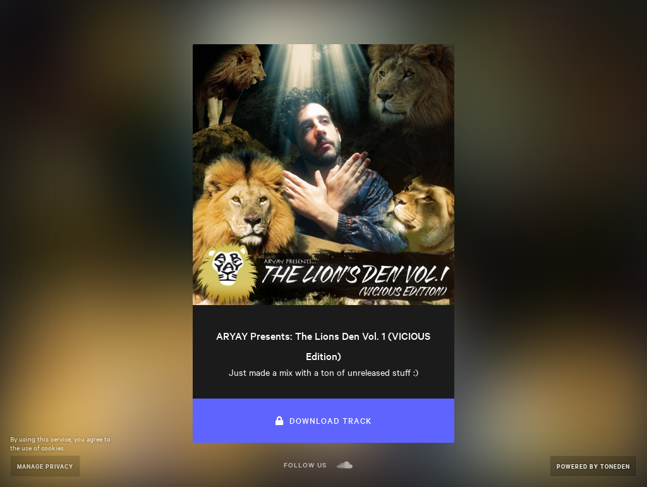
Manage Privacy (45, 466)
